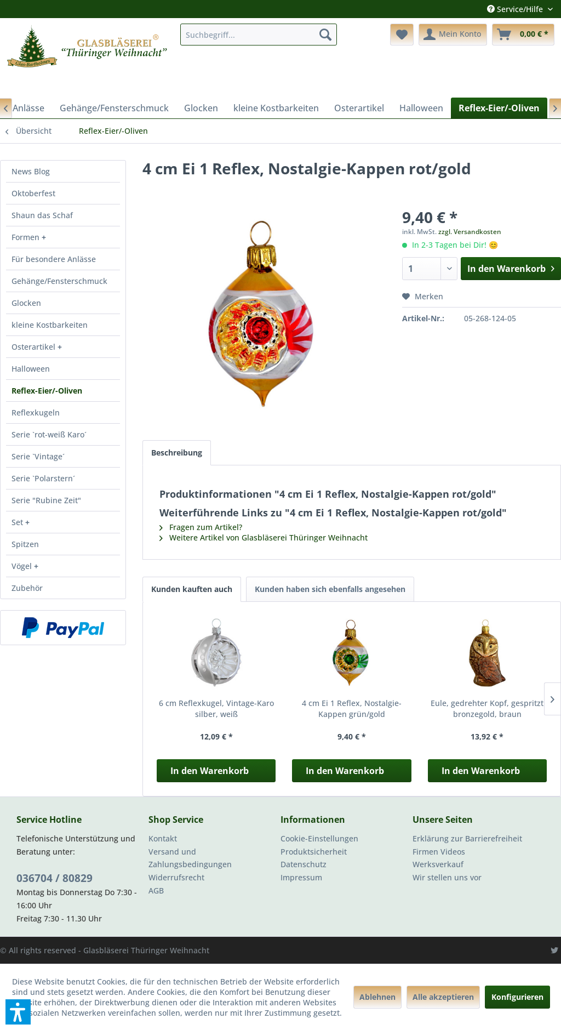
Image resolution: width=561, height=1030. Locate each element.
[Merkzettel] (402, 34)
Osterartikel (35, 347)
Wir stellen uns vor (447, 877)
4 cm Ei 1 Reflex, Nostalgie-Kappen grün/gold (352, 708)
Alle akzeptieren (443, 997)
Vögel (23, 566)
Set (18, 522)
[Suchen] (325, 34)
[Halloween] (421, 108)
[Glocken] (201, 108)
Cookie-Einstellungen (319, 838)
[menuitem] (258, 34)
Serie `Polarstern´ (43, 478)
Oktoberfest (33, 193)
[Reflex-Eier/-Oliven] (499, 108)
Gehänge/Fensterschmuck (59, 281)
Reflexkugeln (36, 412)
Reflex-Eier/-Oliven (47, 390)
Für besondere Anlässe (54, 259)
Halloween (31, 368)
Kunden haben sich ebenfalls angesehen (330, 589)
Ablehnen (377, 997)
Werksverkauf (438, 864)
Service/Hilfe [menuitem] (516, 9)
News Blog (31, 171)
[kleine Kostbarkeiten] (276, 108)
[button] (18, 1012)
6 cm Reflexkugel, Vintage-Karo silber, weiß (216, 708)
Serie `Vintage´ (38, 456)
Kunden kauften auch (191, 589)
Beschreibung (176, 452)
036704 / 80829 (54, 878)
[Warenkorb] (523, 34)
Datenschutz (303, 864)
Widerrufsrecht (176, 877)
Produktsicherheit (313, 851)
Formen (27, 237)
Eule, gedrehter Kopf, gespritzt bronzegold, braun (487, 708)
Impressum (301, 877)
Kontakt (162, 838)
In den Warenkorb (209, 771)
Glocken (26, 303)
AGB (156, 890)
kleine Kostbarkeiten (50, 325)
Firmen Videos (439, 851)
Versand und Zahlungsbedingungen (190, 858)
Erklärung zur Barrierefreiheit (467, 838)
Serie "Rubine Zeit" (46, 500)
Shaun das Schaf (42, 215)
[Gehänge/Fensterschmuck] (114, 108)
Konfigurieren (517, 997)
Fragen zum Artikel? (200, 527)
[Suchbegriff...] (258, 34)
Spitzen (25, 544)
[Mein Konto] (453, 34)
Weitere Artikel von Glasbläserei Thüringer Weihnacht (263, 537)
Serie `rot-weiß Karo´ (49, 434)
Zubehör (27, 588)
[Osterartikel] (359, 108)
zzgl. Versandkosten (469, 231)
